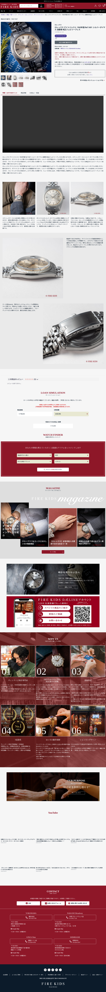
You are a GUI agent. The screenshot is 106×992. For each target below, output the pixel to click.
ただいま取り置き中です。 (66, 42)
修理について (69, 11)
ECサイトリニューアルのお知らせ (53, 1)
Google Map (15, 929)
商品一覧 (3, 11)
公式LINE (87, 62)
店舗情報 (33, 11)
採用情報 (93, 11)
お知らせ (85, 11)
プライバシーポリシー (71, 975)
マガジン (51, 11)
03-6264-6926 (59, 7)
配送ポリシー (85, 975)
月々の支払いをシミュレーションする (91, 80)
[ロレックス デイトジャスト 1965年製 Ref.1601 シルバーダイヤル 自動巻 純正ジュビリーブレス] (53, 124)
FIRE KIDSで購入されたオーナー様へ (33, 975)
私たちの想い (42, 11)
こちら (90, 75)
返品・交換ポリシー (98, 975)
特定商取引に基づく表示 (54, 975)
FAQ (77, 11)
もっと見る (57, 552)
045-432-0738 (59, 4)
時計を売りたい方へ (21, 11)
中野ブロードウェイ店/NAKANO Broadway (71, 48)
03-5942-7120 (59, 5)
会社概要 (5, 975)
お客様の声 (59, 11)
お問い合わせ (102, 11)
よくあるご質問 (15, 975)
